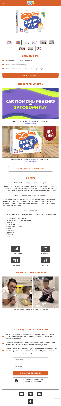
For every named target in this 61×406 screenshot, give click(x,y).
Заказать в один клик (30, 373)
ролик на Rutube (31, 123)
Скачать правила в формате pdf (30, 169)
